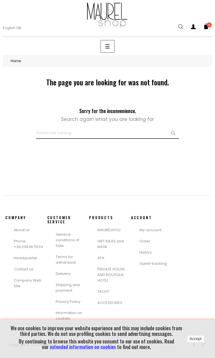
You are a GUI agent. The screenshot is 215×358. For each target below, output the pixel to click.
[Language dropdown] (15, 28)
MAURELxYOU (108, 230)
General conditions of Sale (67, 240)
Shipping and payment (68, 287)
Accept (196, 338)
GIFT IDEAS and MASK (110, 243)
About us (22, 230)
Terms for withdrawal (66, 259)
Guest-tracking (153, 263)
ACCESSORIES (109, 302)
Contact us (23, 269)
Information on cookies (69, 315)
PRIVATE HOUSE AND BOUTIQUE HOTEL (111, 274)
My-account (150, 230)
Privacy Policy (68, 301)
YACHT (103, 291)
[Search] (107, 133)
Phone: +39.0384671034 (28, 243)
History (145, 252)
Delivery (63, 273)
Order (144, 241)
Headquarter (26, 258)
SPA (100, 258)
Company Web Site (27, 283)
